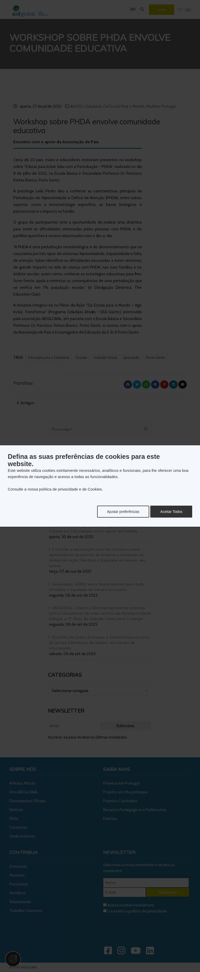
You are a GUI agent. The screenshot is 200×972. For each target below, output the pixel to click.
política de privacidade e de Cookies (70, 489)
